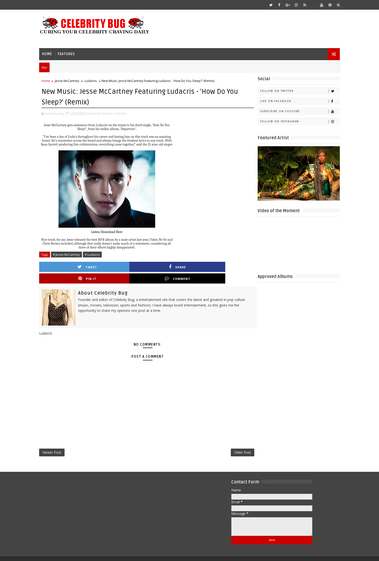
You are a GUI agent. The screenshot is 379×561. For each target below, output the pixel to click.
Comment (219, 265)
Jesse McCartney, (109, 112)
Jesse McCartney (76, 80)
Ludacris (100, 80)
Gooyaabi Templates (144, 553)
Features (75, 52)
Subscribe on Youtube (291, 110)
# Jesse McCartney (75, 253)
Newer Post (60, 441)
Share (123, 265)
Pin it (171, 265)
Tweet (75, 265)
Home (56, 52)
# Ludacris (101, 253)
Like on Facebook (291, 100)
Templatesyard (89, 553)
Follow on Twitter (291, 90)
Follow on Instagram (291, 121)
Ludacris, (129, 112)
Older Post (227, 441)
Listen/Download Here (115, 231)
